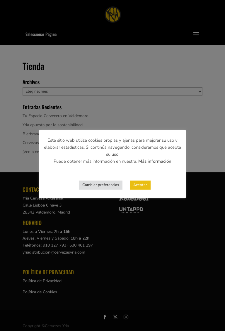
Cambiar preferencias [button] (100, 185)
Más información (154, 161)
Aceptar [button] (140, 185)
